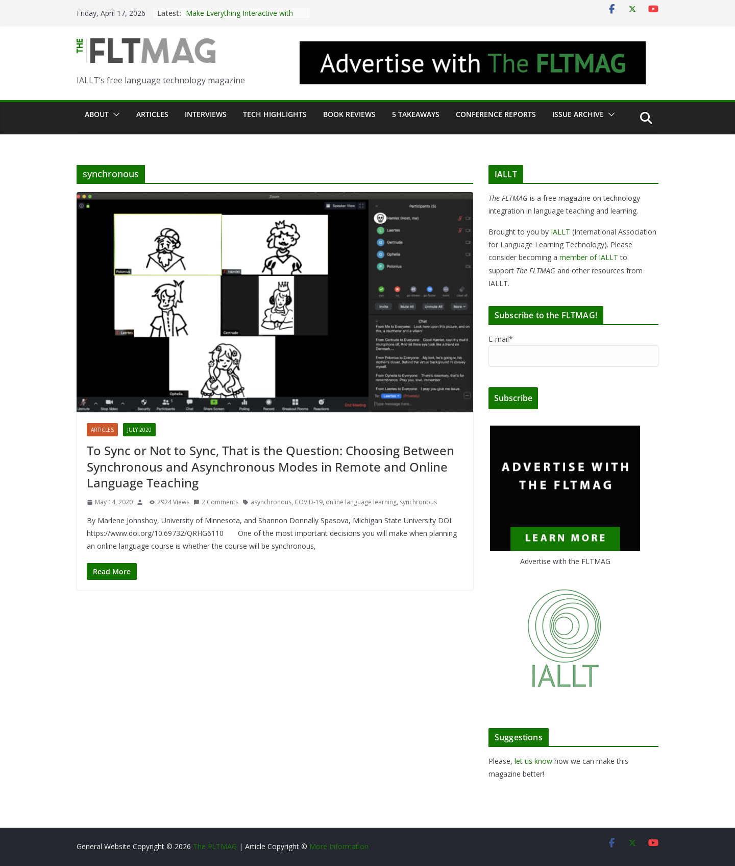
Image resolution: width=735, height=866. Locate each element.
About (97, 114)
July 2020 (139, 429)
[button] (114, 114)
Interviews (206, 114)
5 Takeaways (415, 114)
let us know (533, 761)
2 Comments (215, 502)
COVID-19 (309, 502)
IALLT (560, 232)
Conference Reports (496, 114)
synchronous (418, 502)
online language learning (361, 502)
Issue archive (578, 114)
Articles (152, 114)
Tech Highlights (275, 114)
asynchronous (271, 502)
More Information (339, 846)
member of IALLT (588, 257)
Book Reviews (349, 114)
